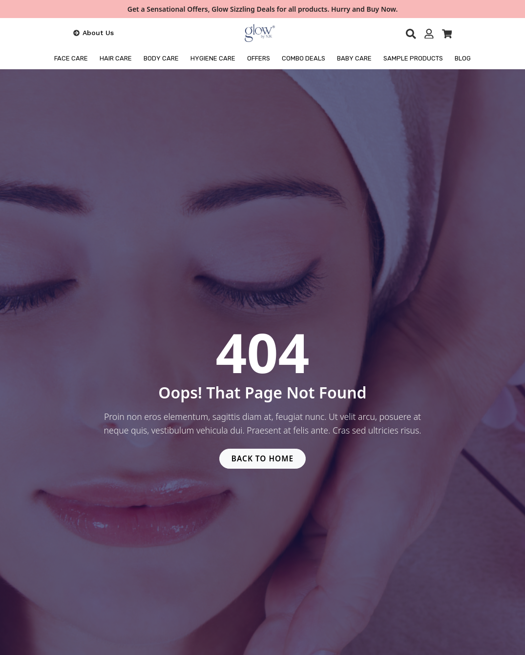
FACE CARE (71, 58)
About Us (98, 33)
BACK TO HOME (263, 459)
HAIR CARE (116, 58)
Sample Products (413, 58)
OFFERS (258, 58)
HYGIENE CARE (212, 58)
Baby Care (354, 58)
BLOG (463, 58)
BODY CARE (161, 58)
